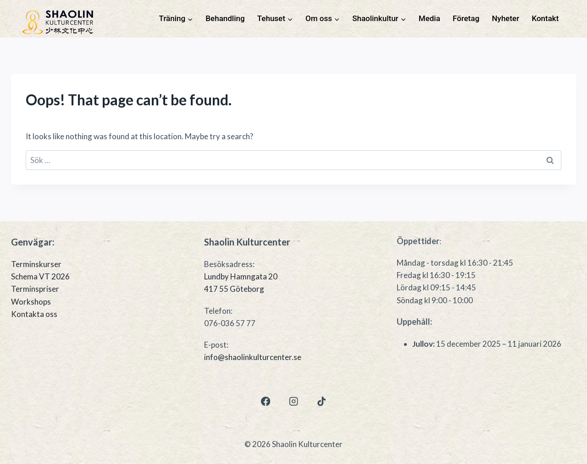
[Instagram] (293, 401)
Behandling (224, 18)
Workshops (31, 301)
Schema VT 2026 (40, 276)
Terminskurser (36, 264)
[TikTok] (321, 401)
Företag (466, 18)
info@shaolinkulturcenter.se (252, 357)
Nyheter (506, 18)
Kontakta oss (34, 314)
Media (429, 18)
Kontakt (545, 18)
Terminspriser (35, 289)
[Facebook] (265, 401)
